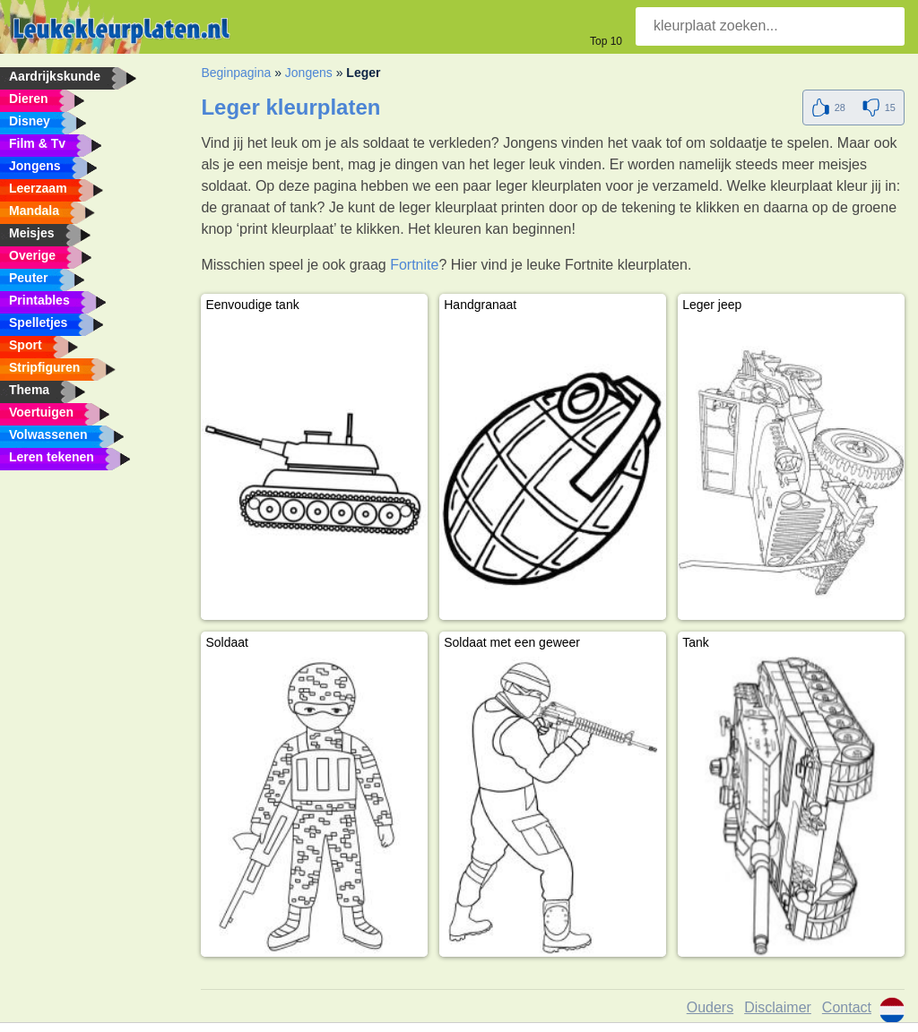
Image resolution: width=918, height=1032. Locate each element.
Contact (846, 1007)
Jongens (309, 72)
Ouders (710, 1007)
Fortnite (414, 264)
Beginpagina (236, 72)
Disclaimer (777, 1007)
